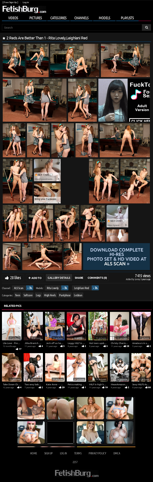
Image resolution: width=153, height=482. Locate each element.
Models (104, 17)
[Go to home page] (24, 9)
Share (79, 277)
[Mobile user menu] (76, 17)
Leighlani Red (81, 288)
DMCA (116, 453)
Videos (13, 17)
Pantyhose (64, 295)
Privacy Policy (97, 453)
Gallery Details (59, 277)
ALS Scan (18, 288)
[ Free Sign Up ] (10, 2)
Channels (81, 17)
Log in (26, 2)
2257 (75, 462)
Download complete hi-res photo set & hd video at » (116, 256)
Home (33, 453)
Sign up (48, 453)
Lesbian (78, 295)
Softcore (28, 295)
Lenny (138, 279)
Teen (17, 295)
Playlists (127, 17)
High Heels (50, 295)
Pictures (35, 17)
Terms (77, 453)
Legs (38, 295)
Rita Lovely (53, 288)
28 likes (15, 277)
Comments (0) (97, 277)
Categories (58, 17)
